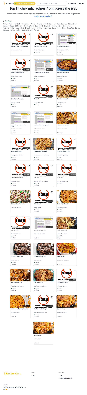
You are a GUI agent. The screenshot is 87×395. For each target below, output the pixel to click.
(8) (14, 78)
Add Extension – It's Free (24, 3)
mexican (6, 30)
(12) (61, 104)
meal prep (47, 28)
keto (10, 24)
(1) (37, 104)
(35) (61, 236)
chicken (39, 24)
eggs (64, 26)
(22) (15, 262)
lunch (34, 28)
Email (60, 375)
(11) (15, 104)
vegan (33, 24)
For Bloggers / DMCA (65, 378)
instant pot (20, 28)
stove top (70, 28)
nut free (64, 24)
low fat (56, 24)
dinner (39, 28)
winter (5, 24)
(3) (61, 52)
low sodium (48, 24)
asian (18, 30)
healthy (5, 26)
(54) (38, 183)
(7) (37, 78)
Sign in (81, 3)
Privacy (33, 375)
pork (69, 26)
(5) (61, 157)
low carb (17, 24)
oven (64, 28)
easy (36, 26)
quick (12, 26)
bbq (59, 28)
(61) (15, 157)
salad (54, 28)
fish (60, 26)
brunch (27, 28)
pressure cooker (9, 28)
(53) (61, 183)
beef (41, 26)
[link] (20, 44)
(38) (61, 288)
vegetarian (25, 24)
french (36, 30)
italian (77, 28)
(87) (15, 236)
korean (12, 30)
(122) (38, 52)
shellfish (47, 26)
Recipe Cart (13, 373)
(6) (61, 78)
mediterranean (27, 30)
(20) (38, 288)
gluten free (72, 24)
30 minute (18, 26)
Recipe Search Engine (43, 16)
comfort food (29, 26)
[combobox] (51, 3)
